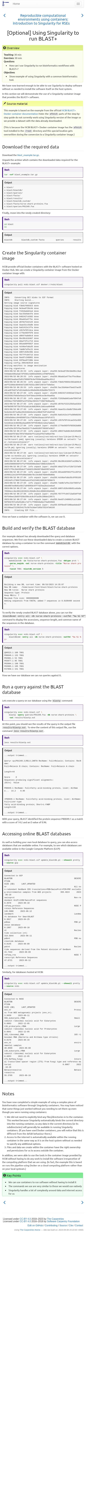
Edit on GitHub (35, 1225)
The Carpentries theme (30, 1230)
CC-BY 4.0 (25, 1219)
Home (16, 3)
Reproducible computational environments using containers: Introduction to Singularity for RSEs (41, 19)
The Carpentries (55, 1219)
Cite (71, 1225)
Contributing (51, 1225)
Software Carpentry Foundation (63, 1221)
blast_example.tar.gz (28, 154)
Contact (79, 1225)
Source (63, 1225)
